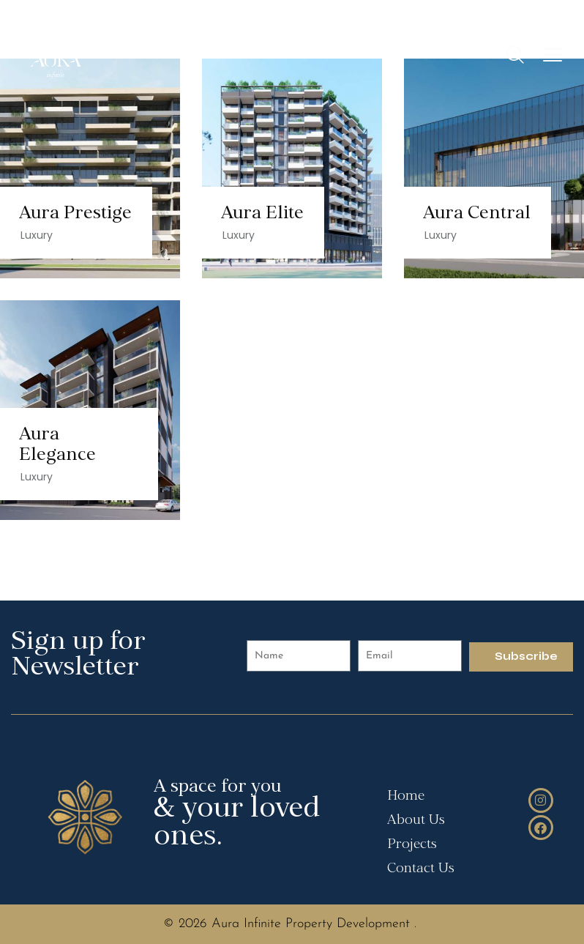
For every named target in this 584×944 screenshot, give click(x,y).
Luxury (36, 235)
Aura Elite (262, 214)
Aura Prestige (75, 214)
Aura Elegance (57, 445)
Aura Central (477, 214)
